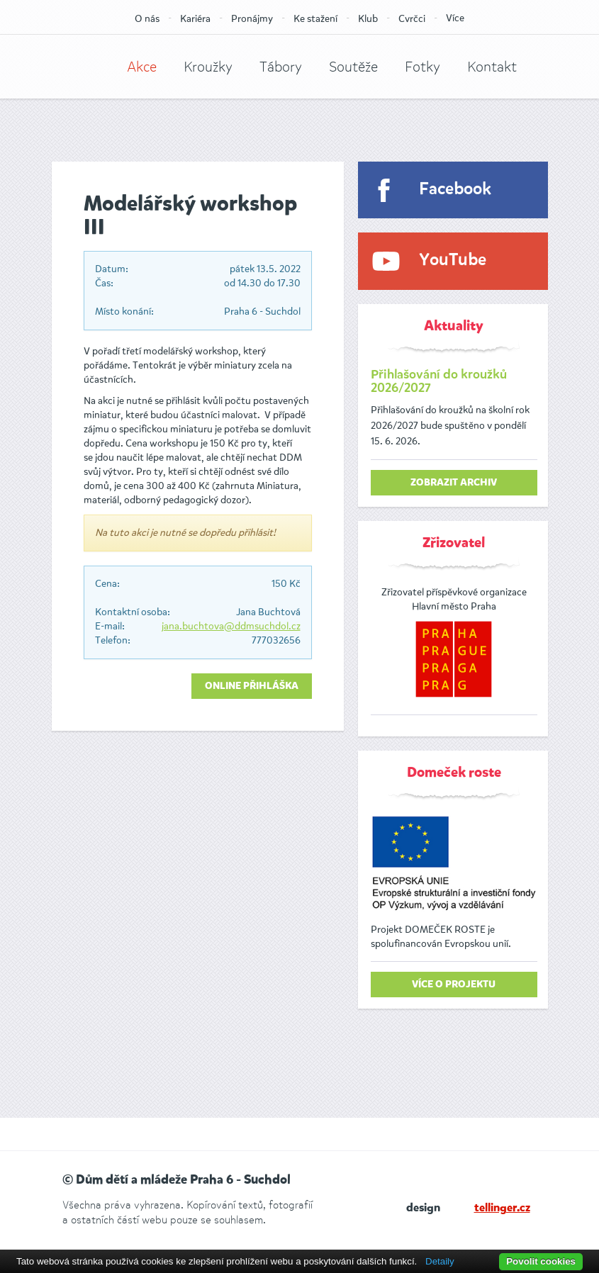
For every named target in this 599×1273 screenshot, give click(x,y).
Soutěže (353, 67)
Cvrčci (411, 19)
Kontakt (492, 67)
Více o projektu (454, 984)
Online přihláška (251, 686)
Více (455, 18)
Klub (368, 19)
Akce (142, 67)
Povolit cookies (541, 1261)
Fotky (422, 67)
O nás (147, 19)
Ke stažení (315, 19)
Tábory (280, 67)
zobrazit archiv (453, 483)
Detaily (439, 1261)
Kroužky (208, 67)
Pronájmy (252, 19)
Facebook (455, 189)
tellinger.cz (502, 1208)
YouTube (452, 260)
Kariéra (195, 19)
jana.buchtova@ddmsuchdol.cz (231, 626)
